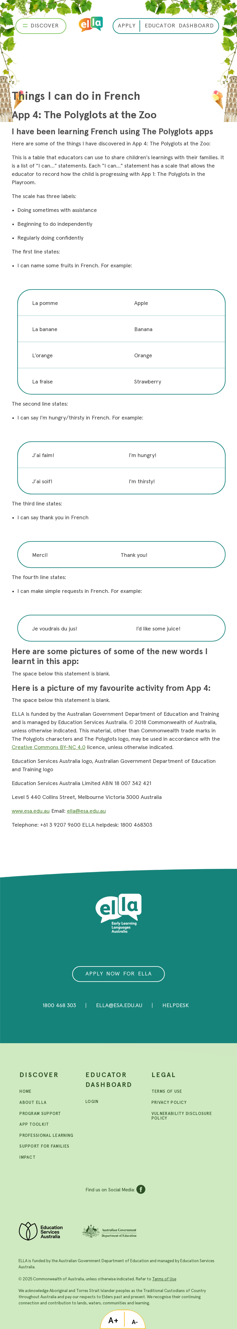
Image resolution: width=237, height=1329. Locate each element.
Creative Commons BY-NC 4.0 (48, 747)
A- (135, 1322)
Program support (40, 1114)
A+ (113, 1321)
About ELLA (33, 1103)
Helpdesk (175, 1005)
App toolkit (34, 1125)
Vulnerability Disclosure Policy (182, 1116)
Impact (27, 1158)
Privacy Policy (169, 1103)
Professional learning (46, 1136)
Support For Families (44, 1147)
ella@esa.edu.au (86, 811)
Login (91, 1102)
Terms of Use (164, 1279)
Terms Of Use (167, 1092)
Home (25, 1092)
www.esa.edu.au (31, 811)
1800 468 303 (59, 1005)
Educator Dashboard (108, 1080)
